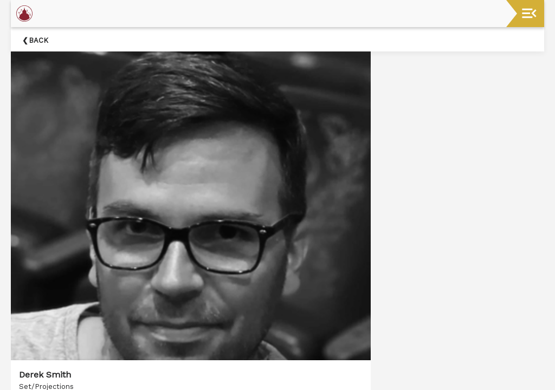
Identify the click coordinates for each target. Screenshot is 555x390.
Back (38, 40)
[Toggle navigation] (529, 13)
